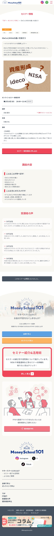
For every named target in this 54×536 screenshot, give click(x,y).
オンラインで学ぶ (8, 486)
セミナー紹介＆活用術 (11, 473)
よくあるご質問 (9, 476)
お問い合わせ (20, 510)
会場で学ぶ (6, 483)
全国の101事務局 (40, 510)
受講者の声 (6, 498)
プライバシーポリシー (22, 513)
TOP (3, 493)
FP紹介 (4, 496)
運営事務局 (29, 510)
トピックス (11, 510)
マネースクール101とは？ (11, 470)
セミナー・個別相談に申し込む (27, 151)
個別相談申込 (7, 501)
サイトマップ (34, 513)
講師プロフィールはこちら (45, 112)
